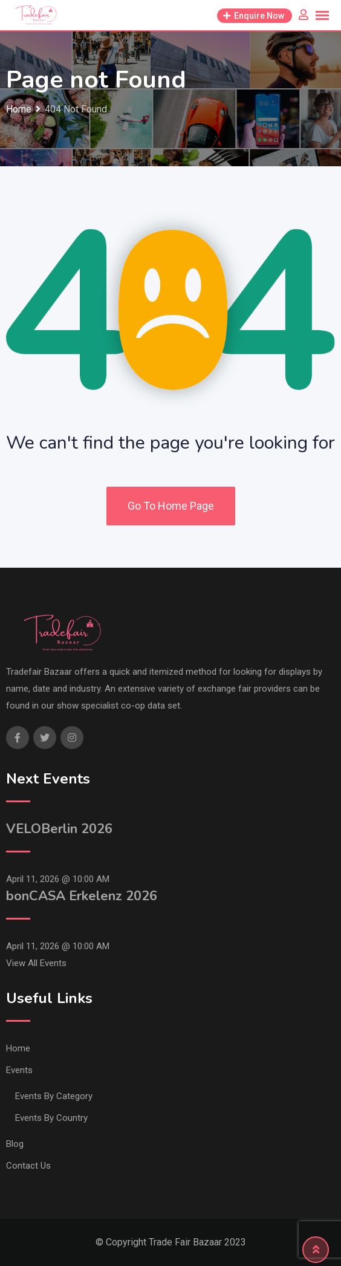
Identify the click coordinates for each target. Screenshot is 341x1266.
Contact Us (28, 1165)
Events (19, 1070)
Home (18, 1048)
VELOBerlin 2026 (59, 829)
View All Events (36, 963)
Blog (15, 1143)
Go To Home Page (171, 505)
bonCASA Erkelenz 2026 (81, 896)
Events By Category (54, 1096)
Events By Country (51, 1117)
